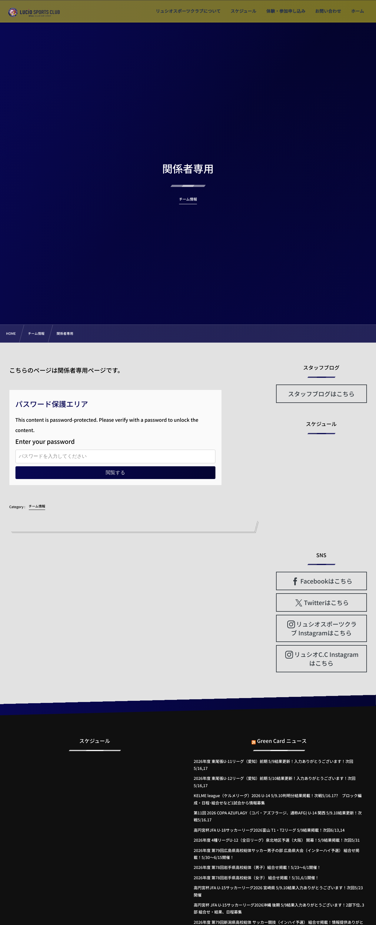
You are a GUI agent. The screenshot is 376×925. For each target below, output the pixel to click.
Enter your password (45, 441)
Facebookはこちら (326, 581)
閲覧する (115, 472)
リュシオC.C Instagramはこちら (326, 658)
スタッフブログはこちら (321, 393)
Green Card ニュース (282, 736)
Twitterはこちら (326, 602)
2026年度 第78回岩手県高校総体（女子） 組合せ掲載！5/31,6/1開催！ (256, 877)
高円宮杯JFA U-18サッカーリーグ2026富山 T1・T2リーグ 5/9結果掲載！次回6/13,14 (269, 830)
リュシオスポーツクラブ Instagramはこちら (324, 628)
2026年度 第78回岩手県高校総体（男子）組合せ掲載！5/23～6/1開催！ (257, 867)
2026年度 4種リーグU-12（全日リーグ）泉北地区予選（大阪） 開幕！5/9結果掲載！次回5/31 (277, 840)
